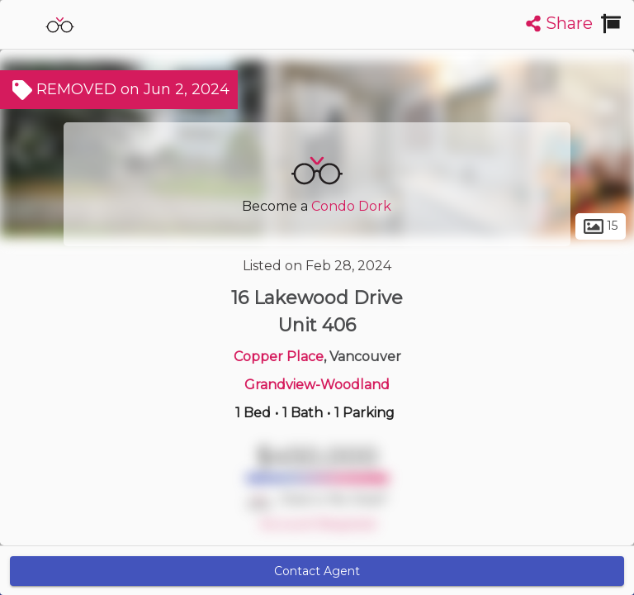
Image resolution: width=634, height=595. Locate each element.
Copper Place (279, 356)
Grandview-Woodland (317, 385)
